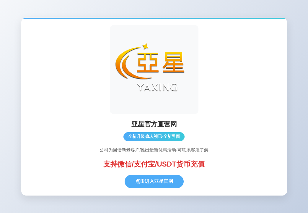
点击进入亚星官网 (154, 181)
